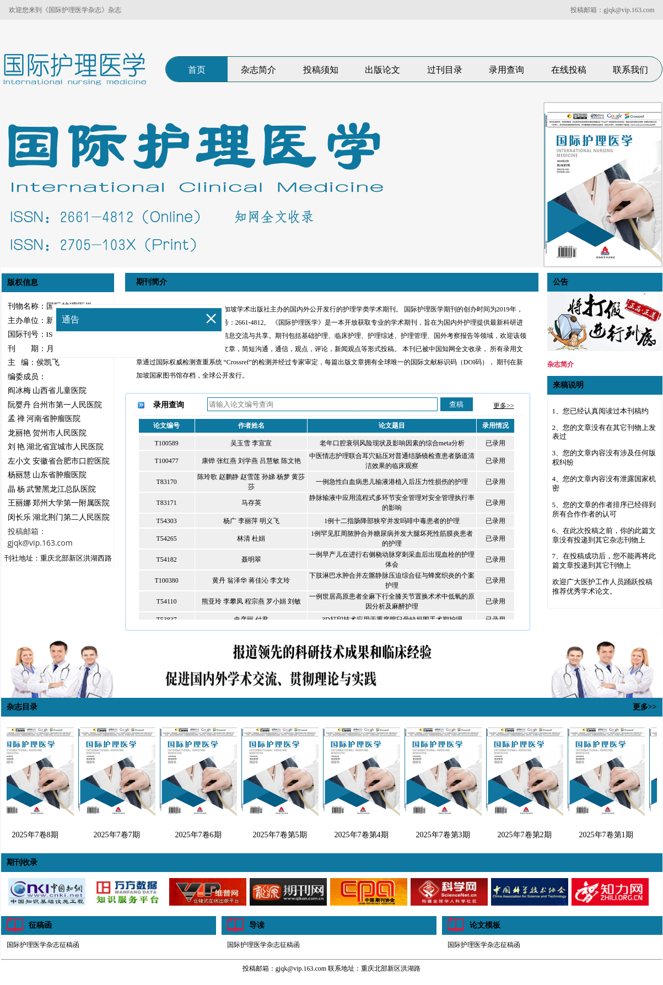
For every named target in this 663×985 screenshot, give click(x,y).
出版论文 (382, 69)
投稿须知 (320, 69)
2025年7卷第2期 (527, 835)
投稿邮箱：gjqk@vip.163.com (612, 10)
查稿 (456, 404)
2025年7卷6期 (201, 835)
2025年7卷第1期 (609, 835)
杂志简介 (258, 69)
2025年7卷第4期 (364, 835)
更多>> (503, 406)
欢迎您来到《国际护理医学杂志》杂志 (65, 10)
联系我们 (630, 69)
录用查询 (506, 69)
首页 (197, 69)
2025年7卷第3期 (446, 835)
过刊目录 (444, 69)
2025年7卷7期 (119, 835)
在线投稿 (568, 69)
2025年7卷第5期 (283, 835)
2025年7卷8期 (38, 835)
